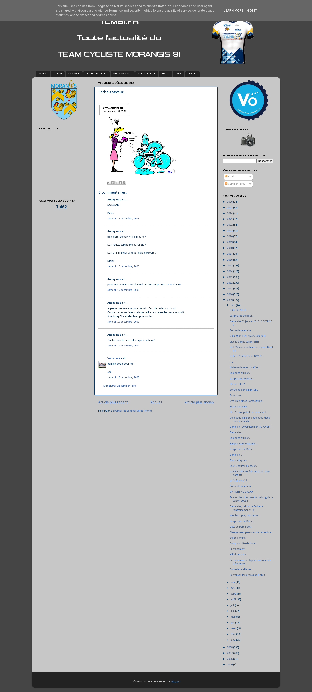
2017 (230, 253)
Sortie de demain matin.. (244, 389)
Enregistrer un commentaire (119, 385)
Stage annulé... (238, 537)
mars (234, 628)
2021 (230, 230)
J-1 (231, 361)
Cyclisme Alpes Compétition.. (246, 401)
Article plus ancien (199, 402)
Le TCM (58, 73)
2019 (230, 242)
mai (233, 616)
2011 (230, 288)
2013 (230, 277)
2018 (230, 248)
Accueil (43, 73)
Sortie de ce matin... (241, 330)
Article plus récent (113, 402)
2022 (230, 224)
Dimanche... (236, 432)
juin (233, 611)
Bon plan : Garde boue (243, 543)
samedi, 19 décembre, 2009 (123, 218)
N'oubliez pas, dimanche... (245, 515)
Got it (252, 10)
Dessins (192, 73)
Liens (178, 73)
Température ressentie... (243, 443)
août (234, 599)
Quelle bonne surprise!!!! (244, 341)
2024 (230, 213)
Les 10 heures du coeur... (243, 466)
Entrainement (237, 549)
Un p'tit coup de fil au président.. (248, 412)
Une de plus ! (237, 384)
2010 (230, 294)
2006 (230, 659)
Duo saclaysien (238, 460)
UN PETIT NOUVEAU (241, 491)
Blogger (175, 681)
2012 (230, 283)
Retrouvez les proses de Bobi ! (247, 575)
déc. (233, 305)
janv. (233, 640)
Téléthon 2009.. (238, 554)
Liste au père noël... (241, 526)
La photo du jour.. (240, 373)
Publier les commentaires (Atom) (133, 410)
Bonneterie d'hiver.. (241, 569)
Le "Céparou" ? (238, 480)
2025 (230, 207)
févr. (233, 634)
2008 (230, 647)
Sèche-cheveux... (239, 406)
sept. (234, 593)
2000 (230, 664)
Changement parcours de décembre (250, 532)
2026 (230, 201)
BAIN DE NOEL (238, 310)
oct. (233, 588)
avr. (233, 622)
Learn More (233, 10)
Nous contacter (146, 73)
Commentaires (235, 183)
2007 (230, 653)
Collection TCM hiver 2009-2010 (248, 336)
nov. (233, 582)
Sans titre (235, 395)
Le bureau (74, 73)
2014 (230, 271)
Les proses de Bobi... (242, 315)
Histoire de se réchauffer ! (245, 367)
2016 (230, 259)
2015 (230, 265)
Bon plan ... (236, 454)
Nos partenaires (122, 73)
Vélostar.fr (113, 358)
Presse (165, 73)
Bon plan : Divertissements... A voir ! (250, 426)
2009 (230, 300)
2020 (230, 236)
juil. (233, 605)
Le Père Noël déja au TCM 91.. (247, 356)
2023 (230, 219)
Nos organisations (96, 73)
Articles (231, 176)
